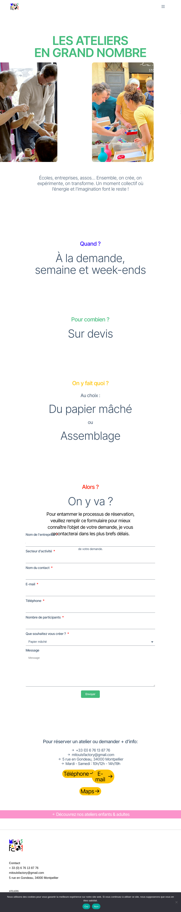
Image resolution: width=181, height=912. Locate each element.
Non (96, 906)
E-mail (31, 584)
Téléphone (34, 601)
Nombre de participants (43, 617)
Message (32, 650)
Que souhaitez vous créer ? (46, 634)
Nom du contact (38, 568)
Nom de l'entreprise (40, 535)
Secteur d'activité (39, 551)
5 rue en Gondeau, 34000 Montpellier (33, 877)
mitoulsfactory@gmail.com (26, 872)
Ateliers (14, 891)
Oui (86, 906)
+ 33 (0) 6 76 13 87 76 (24, 868)
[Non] (176, 902)
